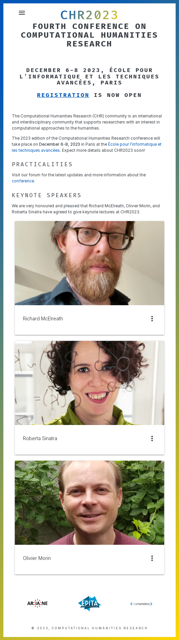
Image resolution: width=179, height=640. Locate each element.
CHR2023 (89, 15)
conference (23, 180)
